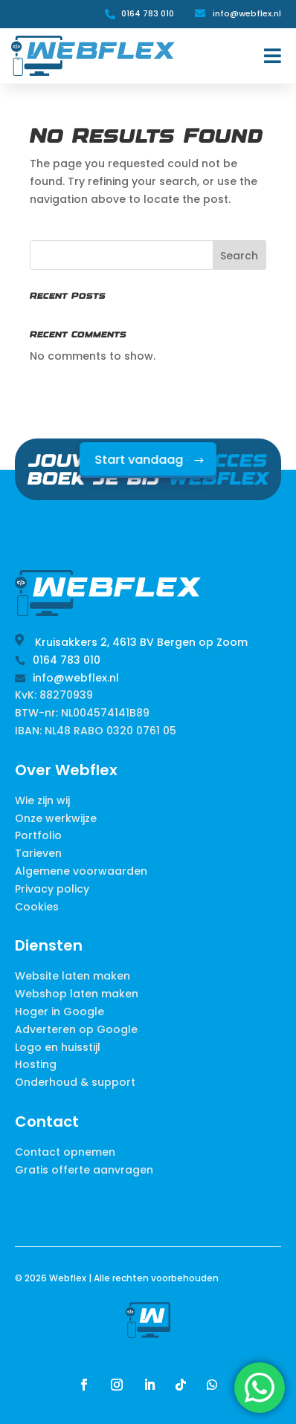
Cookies (37, 906)
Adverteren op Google (76, 1029)
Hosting (36, 1064)
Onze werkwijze (56, 818)
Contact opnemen (65, 1152)
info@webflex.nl (247, 13)
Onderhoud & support (75, 1082)
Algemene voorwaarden (81, 871)
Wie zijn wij (42, 800)
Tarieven (38, 853)
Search (239, 255)
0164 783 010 (147, 13)
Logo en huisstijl (57, 1047)
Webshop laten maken (76, 993)
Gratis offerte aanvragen (84, 1169)
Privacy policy (52, 888)
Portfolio (38, 835)
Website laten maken (72, 975)
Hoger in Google (59, 1011)
